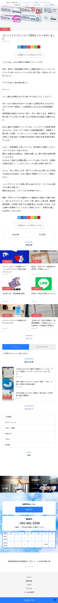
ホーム (29, 577)
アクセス (29, 588)
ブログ (7, 439)
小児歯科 (8, 417)
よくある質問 (29, 592)
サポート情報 (10, 428)
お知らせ (5, 29)
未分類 (7, 445)
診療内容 (29, 581)
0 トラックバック (42, 347)
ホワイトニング (10, 422)
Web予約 (29, 510)
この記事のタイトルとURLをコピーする (29, 55)
